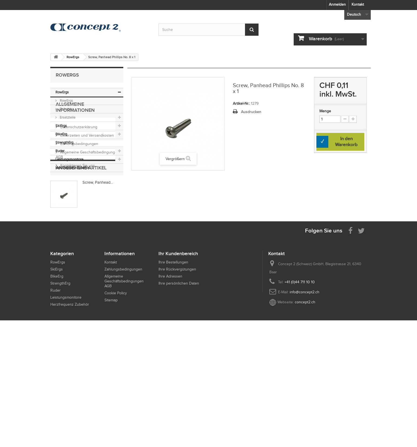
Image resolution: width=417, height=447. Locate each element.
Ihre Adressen (170, 385)
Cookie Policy (115, 401)
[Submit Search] (252, 30)
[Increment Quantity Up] (353, 119)
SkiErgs (61, 126)
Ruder (59, 151)
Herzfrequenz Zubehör (72, 168)
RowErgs (62, 92)
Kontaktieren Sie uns (77, 247)
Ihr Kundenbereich (178, 361)
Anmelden (337, 4)
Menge (325, 111)
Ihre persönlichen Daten (178, 392)
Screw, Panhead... (97, 282)
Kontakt (358, 4)
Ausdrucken (251, 112)
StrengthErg (64, 142)
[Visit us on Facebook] (350, 339)
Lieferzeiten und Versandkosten (86, 217)
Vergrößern (175, 159)
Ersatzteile (67, 117)
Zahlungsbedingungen (78, 226)
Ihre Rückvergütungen (177, 378)
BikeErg (61, 134)
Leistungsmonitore (69, 159)
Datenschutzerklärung (78, 209)
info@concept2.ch (304, 400)
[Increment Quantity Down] (345, 119)
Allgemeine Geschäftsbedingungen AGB (124, 389)
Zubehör (65, 109)
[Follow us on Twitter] (361, 339)
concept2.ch (305, 410)
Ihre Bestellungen (173, 371)
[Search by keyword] (208, 30)
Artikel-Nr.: (241, 103)
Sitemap (111, 408)
